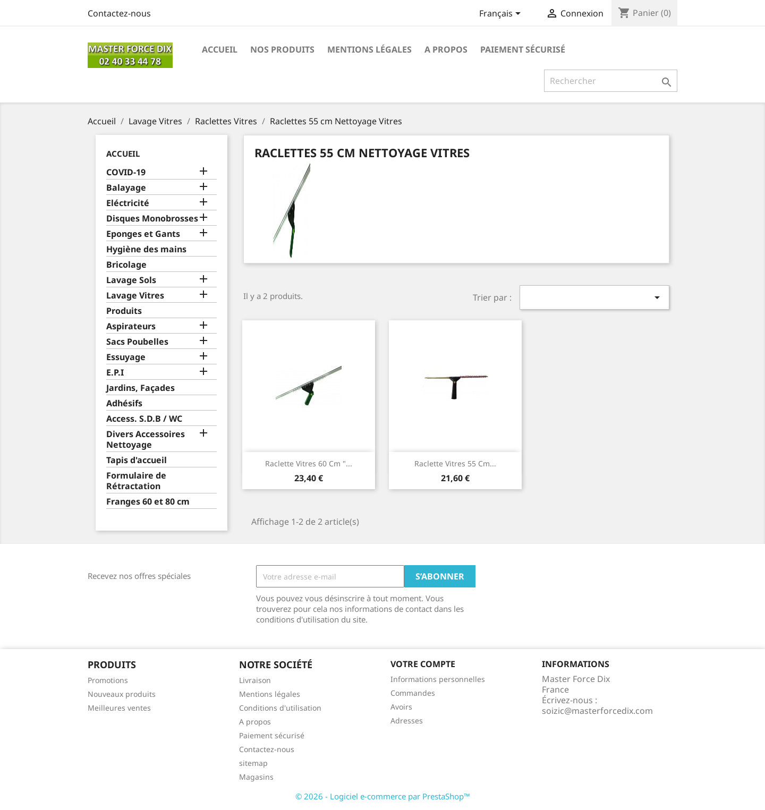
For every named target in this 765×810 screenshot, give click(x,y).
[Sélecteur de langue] (501, 14)
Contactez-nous (119, 13)
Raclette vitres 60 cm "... (308, 463)
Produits (124, 311)
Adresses (406, 720)
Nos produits (282, 49)
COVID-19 (126, 172)
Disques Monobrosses (152, 218)
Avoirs (401, 707)
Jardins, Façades (140, 388)
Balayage (126, 187)
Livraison (255, 680)
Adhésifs (124, 403)
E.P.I (115, 372)
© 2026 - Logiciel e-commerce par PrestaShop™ (382, 796)
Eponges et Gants (143, 234)
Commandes (412, 693)
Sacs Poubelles (137, 341)
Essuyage (126, 357)
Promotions (108, 680)
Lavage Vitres (135, 295)
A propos (446, 49)
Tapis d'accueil (136, 460)
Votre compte (422, 664)
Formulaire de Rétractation (136, 481)
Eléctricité (127, 203)
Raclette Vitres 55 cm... (455, 463)
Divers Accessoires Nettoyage (145, 439)
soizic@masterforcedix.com (597, 711)
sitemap (253, 763)
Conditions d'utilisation (280, 708)
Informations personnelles (437, 679)
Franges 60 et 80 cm (148, 501)
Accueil (219, 49)
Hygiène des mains (146, 249)
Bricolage (126, 264)
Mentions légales (369, 49)
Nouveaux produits (122, 694)
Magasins (256, 777)
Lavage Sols (131, 280)
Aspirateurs (131, 326)
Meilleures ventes (119, 708)
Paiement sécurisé (522, 49)
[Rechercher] (610, 81)
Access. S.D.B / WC (144, 418)
